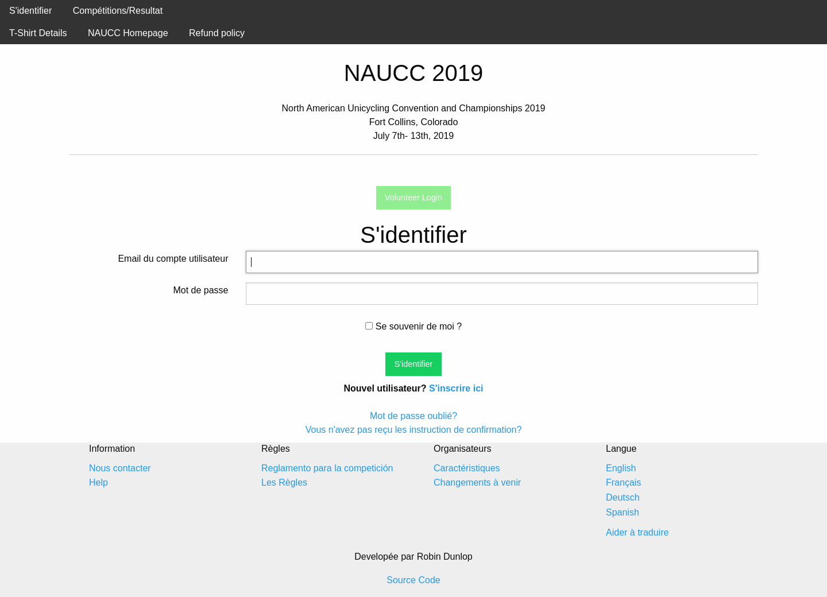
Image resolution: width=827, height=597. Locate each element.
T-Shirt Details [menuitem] (38, 33)
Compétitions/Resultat (118, 10)
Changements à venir (477, 482)
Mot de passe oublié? (413, 416)
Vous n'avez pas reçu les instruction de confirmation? (414, 430)
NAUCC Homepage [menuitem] (128, 33)
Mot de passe (200, 290)
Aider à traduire (637, 532)
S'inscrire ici (456, 388)
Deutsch (623, 497)
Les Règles (284, 482)
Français (623, 482)
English (621, 468)
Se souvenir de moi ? (413, 326)
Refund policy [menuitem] (217, 33)
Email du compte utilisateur (173, 258)
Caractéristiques (467, 468)
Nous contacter (120, 468)
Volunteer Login (413, 197)
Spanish (622, 512)
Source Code (413, 580)
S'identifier (30, 10)
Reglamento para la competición (327, 468)
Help (98, 482)
